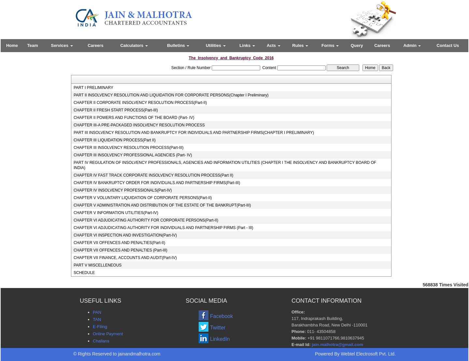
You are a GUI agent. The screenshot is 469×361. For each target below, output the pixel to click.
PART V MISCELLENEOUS (97, 265)
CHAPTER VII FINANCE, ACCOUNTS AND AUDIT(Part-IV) (125, 257)
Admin (412, 45)
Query (357, 45)
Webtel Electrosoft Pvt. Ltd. (368, 353)
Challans (101, 341)
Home (12, 45)
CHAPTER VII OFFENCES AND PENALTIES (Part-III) (120, 250)
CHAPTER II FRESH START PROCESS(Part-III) (116, 110)
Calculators (134, 45)
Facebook (221, 316)
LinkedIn (220, 339)
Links (247, 45)
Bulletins (178, 45)
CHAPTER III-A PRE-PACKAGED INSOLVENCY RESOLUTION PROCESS (139, 125)
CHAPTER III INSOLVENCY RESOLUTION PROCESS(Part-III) (129, 147)
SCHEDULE (84, 272)
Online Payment (108, 333)
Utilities (216, 45)
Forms (330, 45)
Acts (273, 45)
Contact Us (448, 45)
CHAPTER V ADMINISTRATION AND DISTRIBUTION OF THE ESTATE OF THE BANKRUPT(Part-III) (162, 205)
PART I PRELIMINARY (93, 87)
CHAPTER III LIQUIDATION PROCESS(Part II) (115, 140)
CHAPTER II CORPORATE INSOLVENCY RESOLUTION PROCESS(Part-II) (140, 102)
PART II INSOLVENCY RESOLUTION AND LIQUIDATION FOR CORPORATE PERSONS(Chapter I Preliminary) (171, 95)
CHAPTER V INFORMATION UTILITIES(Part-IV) (116, 212)
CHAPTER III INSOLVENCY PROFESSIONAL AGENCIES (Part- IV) (133, 155)
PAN (97, 312)
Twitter (217, 327)
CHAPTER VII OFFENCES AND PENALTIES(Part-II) (119, 242)
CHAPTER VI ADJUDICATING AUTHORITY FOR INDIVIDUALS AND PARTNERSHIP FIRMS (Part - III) (163, 227)
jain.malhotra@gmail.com (337, 344)
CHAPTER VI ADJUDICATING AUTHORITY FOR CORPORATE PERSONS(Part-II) (146, 220)
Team (32, 45)
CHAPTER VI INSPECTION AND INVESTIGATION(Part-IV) (125, 235)
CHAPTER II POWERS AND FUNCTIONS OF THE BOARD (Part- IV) (134, 117)
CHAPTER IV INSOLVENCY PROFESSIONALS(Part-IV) (123, 190)
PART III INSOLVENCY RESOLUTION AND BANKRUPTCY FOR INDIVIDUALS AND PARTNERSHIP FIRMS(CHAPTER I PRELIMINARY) (194, 132)
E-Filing (100, 326)
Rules (300, 45)
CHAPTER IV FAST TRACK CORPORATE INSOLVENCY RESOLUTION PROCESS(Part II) (153, 175)
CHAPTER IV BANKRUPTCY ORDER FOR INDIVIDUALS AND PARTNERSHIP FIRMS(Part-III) (157, 182)
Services (62, 45)
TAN (97, 319)
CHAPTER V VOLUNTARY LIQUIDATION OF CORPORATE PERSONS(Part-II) (143, 197)
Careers (95, 45)
